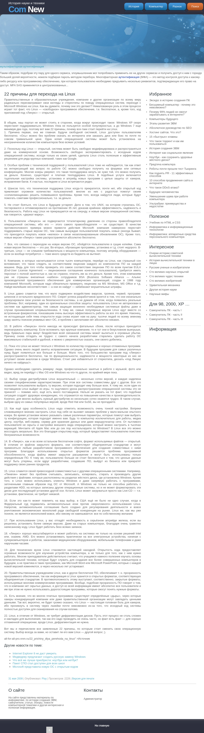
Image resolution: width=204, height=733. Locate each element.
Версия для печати (83, 678)
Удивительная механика (164, 285)
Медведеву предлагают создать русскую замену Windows (49, 656)
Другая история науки (163, 289)
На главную (102, 725)
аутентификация (128, 77)
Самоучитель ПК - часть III (166, 319)
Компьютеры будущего (163, 119)
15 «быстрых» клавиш (163, 136)
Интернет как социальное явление (171, 152)
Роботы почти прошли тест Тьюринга (172, 168)
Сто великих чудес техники (166, 276)
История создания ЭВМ (164, 148)
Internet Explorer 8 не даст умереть (35, 653)
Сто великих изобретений (165, 280)
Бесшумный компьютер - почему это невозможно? (172, 106)
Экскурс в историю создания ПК (169, 100)
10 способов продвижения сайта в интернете (171, 182)
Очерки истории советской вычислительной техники (166, 254)
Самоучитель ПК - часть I (165, 310)
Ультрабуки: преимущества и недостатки (167, 205)
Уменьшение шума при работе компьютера (168, 198)
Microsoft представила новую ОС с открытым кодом (45, 666)
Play (44, 678)
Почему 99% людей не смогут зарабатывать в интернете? (168, 113)
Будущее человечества (164, 192)
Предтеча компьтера (162, 164)
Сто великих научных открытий (169, 271)
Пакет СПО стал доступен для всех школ (39, 663)
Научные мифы (159, 294)
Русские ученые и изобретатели (169, 267)
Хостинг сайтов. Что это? (165, 132)
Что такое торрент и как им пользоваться (166, 142)
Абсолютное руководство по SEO (170, 127)
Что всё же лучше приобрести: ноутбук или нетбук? (45, 660)
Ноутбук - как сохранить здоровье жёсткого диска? (170, 158)
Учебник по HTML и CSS (164, 222)
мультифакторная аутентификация (22, 66)
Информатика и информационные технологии (171, 228)
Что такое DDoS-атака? (164, 187)
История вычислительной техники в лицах (172, 262)
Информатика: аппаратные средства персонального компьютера (172, 235)
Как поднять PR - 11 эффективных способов (171, 175)
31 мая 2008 (15, 678)
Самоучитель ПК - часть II (165, 314)
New (26, 7)
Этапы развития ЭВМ (163, 123)
